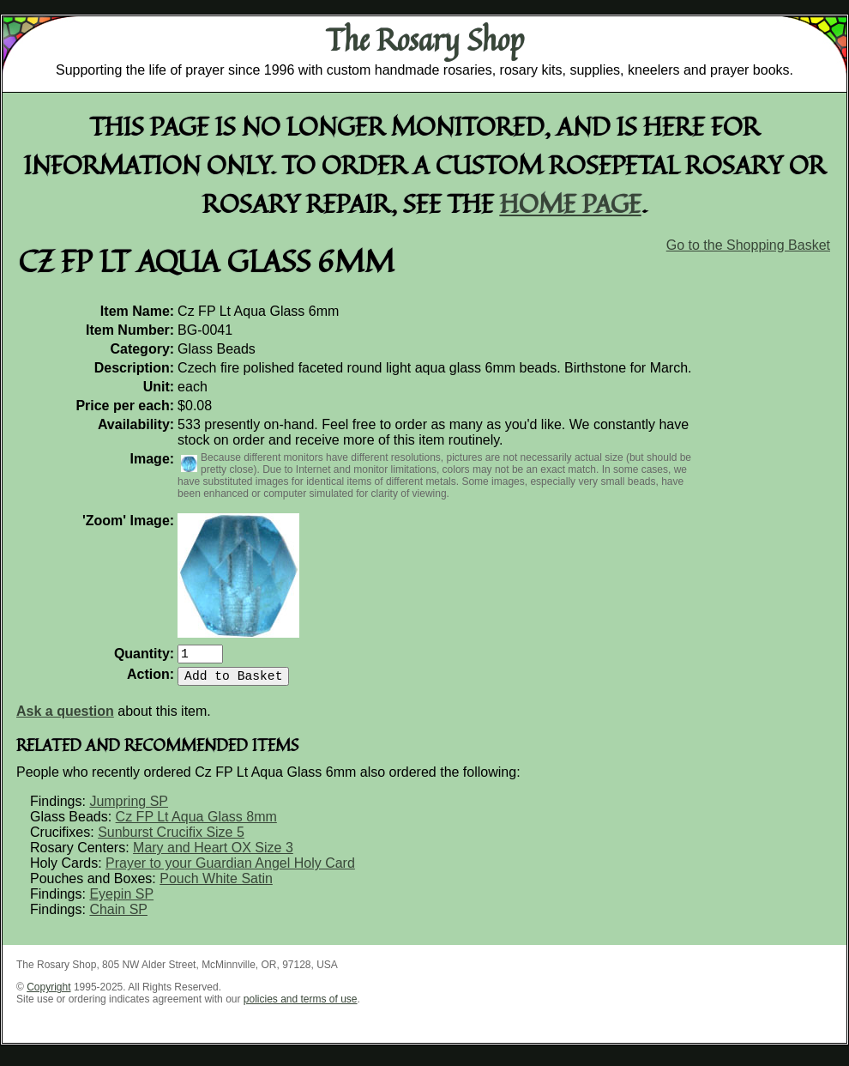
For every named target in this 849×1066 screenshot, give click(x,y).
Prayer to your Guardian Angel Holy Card (230, 870)
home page (570, 203)
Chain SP (118, 916)
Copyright (48, 994)
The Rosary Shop (425, 39)
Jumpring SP (128, 808)
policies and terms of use (301, 1006)
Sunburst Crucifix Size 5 (171, 839)
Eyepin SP (121, 900)
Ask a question (65, 718)
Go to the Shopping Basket (748, 245)
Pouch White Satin (216, 885)
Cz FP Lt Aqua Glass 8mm (196, 823)
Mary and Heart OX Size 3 (213, 854)
